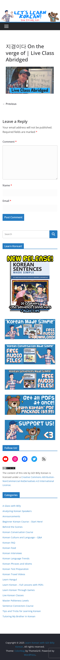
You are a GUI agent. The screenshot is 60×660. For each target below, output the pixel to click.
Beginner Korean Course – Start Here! (23, 521)
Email (7, 201)
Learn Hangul (10, 579)
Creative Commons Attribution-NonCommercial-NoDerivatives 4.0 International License (29, 481)
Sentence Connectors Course (18, 605)
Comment (10, 141)
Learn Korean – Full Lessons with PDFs (23, 584)
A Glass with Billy (12, 505)
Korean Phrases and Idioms (17, 563)
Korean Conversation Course (18, 532)
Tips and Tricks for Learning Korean (22, 611)
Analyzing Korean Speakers (17, 511)
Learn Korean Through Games (19, 590)
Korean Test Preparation (16, 569)
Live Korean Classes (13, 595)
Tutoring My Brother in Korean (19, 616)
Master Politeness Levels (16, 600)
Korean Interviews (12, 553)
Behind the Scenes (13, 526)
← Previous (9, 104)
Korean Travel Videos (14, 574)
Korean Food (9, 547)
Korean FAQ (9, 542)
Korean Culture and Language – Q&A (22, 537)
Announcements (11, 516)
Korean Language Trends (16, 558)
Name (7, 185)
